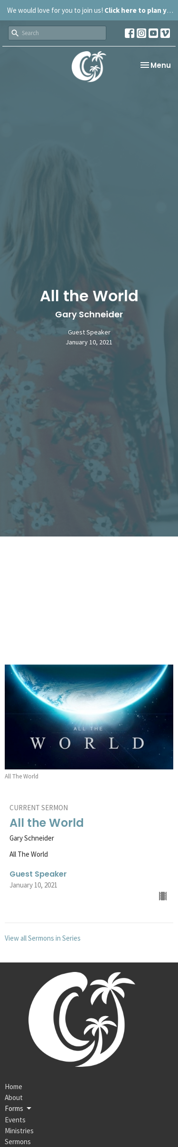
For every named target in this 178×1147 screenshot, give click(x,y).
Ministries (19, 1130)
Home (13, 1086)
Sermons (18, 1141)
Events (15, 1119)
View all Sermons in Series (43, 938)
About (14, 1097)
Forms (19, 1108)
